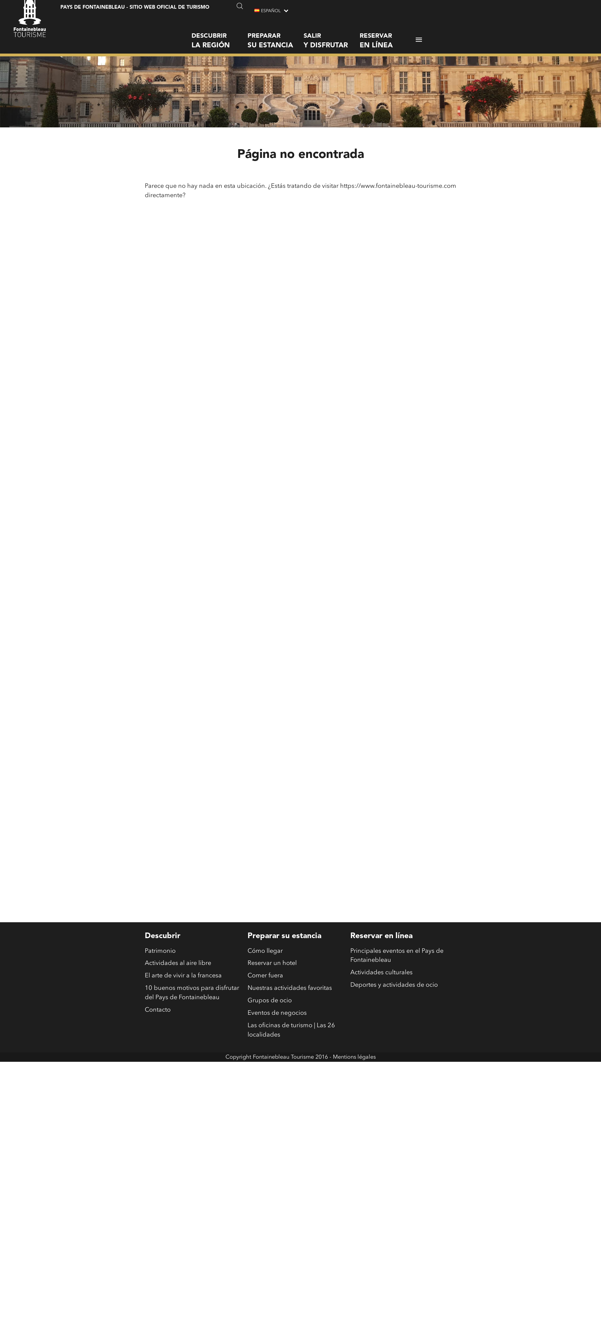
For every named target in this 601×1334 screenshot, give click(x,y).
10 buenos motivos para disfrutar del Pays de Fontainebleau (192, 993)
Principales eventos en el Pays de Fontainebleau (396, 956)
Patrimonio (160, 951)
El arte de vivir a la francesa (183, 976)
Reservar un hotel (272, 964)
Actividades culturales (381, 973)
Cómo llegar (265, 951)
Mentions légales (354, 1057)
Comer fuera (265, 976)
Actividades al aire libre (178, 964)
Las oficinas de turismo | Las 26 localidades (291, 1031)
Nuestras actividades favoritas (290, 989)
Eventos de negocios (277, 1014)
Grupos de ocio (270, 1001)
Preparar (276, 36)
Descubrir (220, 36)
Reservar (388, 36)
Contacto (158, 1011)
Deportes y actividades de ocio (394, 986)
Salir (332, 36)
